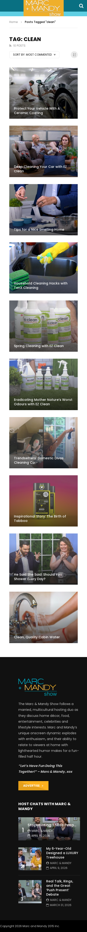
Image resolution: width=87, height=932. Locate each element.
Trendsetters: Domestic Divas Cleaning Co (39, 460)
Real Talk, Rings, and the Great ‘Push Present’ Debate (59, 888)
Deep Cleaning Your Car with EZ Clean (40, 168)
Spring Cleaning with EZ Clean (39, 346)
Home (13, 22)
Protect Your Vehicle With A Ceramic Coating (37, 110)
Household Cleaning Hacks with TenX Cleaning (41, 285)
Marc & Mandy (42, 831)
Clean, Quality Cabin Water (37, 637)
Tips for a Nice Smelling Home (39, 229)
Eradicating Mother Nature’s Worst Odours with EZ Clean (43, 401)
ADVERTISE (33, 786)
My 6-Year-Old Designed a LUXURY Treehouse (62, 853)
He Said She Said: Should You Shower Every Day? (38, 576)
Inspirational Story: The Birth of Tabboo (40, 518)
